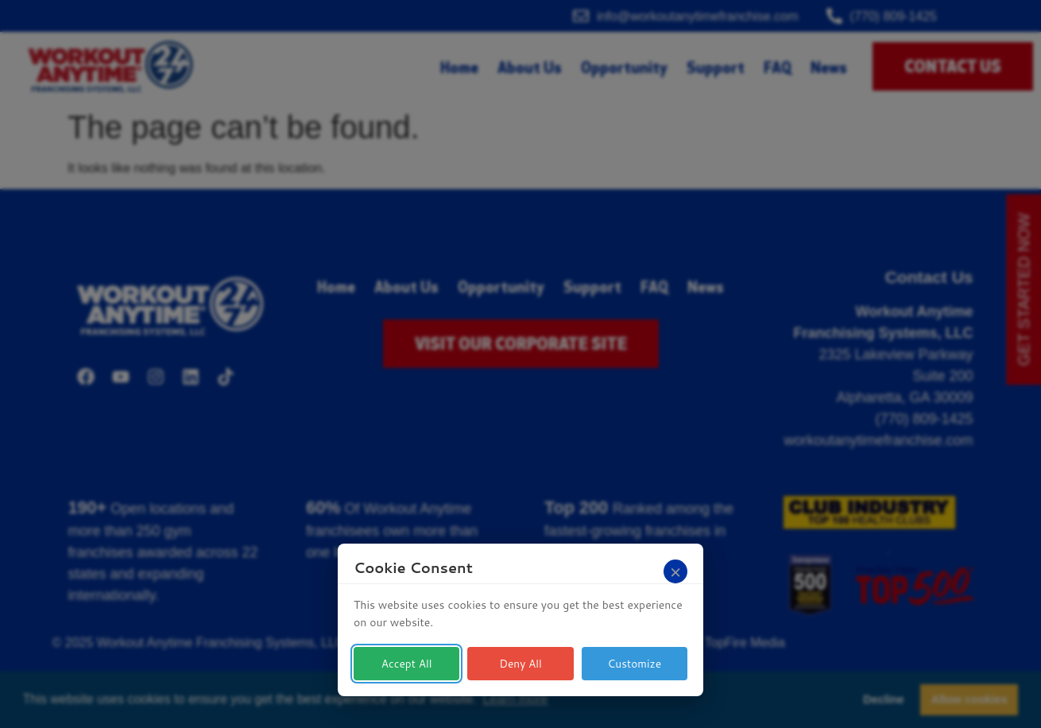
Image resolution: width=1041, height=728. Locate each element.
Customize (634, 664)
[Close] (675, 571)
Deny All (521, 664)
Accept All (406, 664)
